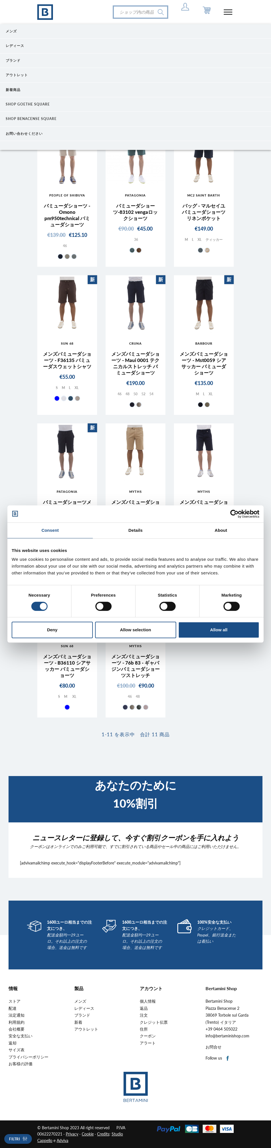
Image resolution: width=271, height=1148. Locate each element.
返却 (13, 1043)
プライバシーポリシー (28, 1057)
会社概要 (16, 1029)
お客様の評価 (20, 1064)
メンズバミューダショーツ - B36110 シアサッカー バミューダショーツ (67, 665)
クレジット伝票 (154, 1022)
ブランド (82, 1015)
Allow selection (135, 629)
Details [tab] (135, 530)
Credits (103, 1134)
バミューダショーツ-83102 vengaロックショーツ (135, 212)
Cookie (88, 1134)
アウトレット (86, 1029)
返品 (144, 1008)
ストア (14, 1001)
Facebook (227, 1058)
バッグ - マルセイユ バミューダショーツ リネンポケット (203, 212)
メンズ (80, 1001)
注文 (144, 1015)
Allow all (218, 629)
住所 (144, 1029)
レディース (84, 1008)
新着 (78, 1022)
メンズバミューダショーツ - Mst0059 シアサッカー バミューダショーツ (204, 363)
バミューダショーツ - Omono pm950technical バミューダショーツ (67, 215)
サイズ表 (16, 1050)
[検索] (140, 12)
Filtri (14, 1139)
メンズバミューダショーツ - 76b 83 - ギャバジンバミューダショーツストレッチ (135, 665)
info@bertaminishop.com (227, 1036)
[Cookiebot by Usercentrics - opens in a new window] (234, 514)
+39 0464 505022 (221, 1029)
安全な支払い (20, 1036)
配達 (13, 1008)
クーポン (148, 1036)
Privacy (72, 1134)
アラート (148, 1043)
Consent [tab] (50, 530)
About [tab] (221, 530)
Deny (52, 629)
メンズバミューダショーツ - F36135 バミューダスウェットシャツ (67, 360)
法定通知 (16, 1015)
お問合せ (213, 1047)
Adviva (62, 1140)
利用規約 (16, 1022)
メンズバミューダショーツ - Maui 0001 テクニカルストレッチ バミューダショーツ (135, 363)
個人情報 (148, 1001)
